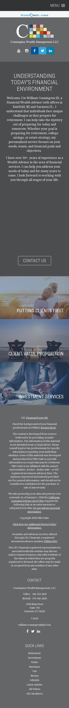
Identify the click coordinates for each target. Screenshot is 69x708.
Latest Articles (34, 684)
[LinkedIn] (38, 632)
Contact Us (34, 260)
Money (34, 675)
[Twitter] (32, 632)
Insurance (34, 666)
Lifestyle (34, 680)
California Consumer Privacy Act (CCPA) (35, 499)
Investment (34, 657)
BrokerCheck (48, 427)
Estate (34, 662)
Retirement (34, 653)
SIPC (54, 541)
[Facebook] (27, 632)
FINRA (48, 541)
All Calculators (34, 693)
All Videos (34, 689)
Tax (34, 671)
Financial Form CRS (37, 417)
